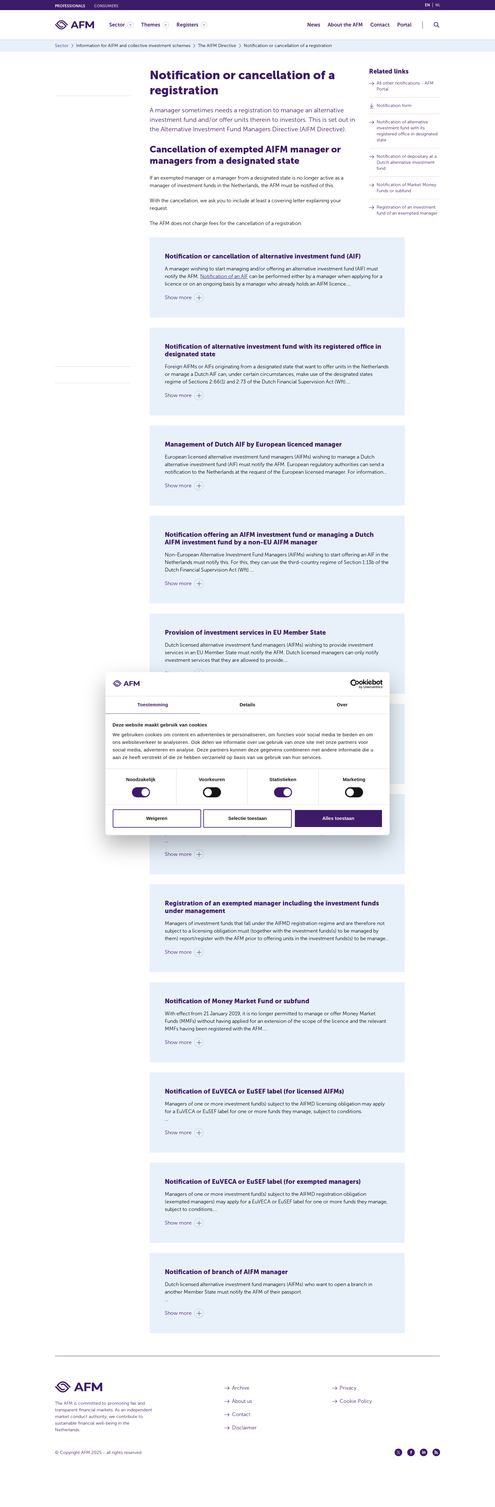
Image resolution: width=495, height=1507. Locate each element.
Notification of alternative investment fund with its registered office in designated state (409, 132)
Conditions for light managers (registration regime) (89, 156)
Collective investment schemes (92, 373)
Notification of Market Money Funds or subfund (409, 189)
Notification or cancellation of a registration (92, 207)
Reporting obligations (81, 221)
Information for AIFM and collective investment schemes (89, 78)
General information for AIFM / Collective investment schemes (91, 116)
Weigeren (156, 819)
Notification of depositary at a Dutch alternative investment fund (409, 164)
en (427, 5)
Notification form (396, 107)
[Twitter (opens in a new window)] (398, 1482)
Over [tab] (342, 704)
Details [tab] (247, 704)
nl (437, 5)
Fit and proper (74, 271)
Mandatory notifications (84, 260)
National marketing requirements (93, 232)
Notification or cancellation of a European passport (92, 190)
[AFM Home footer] (130, 1417)
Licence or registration (82, 130)
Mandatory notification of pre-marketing (90, 246)
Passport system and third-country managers (94, 173)
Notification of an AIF (224, 276)
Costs (61, 390)
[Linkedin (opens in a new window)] (423, 1482)
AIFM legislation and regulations (91, 299)
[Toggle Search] (436, 25)
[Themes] (155, 24)
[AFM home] (74, 24)
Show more (178, 300)
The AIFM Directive (77, 102)
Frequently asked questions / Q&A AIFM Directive (94, 353)
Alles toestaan (338, 819)
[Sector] (121, 24)
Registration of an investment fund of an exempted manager (409, 212)
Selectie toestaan (247, 819)
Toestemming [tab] (152, 704)
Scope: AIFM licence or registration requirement (84, 285)
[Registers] (191, 24)
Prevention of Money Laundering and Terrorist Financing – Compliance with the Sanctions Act (93, 330)
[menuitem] (125, 24)
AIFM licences (74, 142)
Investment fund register (84, 310)
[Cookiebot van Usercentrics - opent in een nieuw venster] (355, 683)
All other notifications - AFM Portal (407, 88)
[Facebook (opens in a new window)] (411, 1482)
